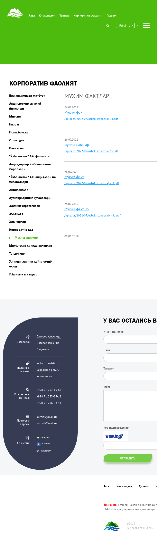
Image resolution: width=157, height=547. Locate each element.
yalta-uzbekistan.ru (49, 363)
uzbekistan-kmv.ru (48, 370)
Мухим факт (74, 112)
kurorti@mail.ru (47, 417)
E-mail (107, 350)
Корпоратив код (21, 229)
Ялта (31, 15)
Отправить (127, 458)
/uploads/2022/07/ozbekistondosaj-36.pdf (91, 151)
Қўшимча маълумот (24, 274)
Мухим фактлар (23, 237)
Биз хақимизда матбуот (27, 95)
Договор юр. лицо (48, 343)
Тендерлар (17, 253)
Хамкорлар (17, 221)
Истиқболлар (18, 132)
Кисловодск (47, 15)
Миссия (15, 116)
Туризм (64, 15)
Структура (16, 140)
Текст (106, 387)
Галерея (112, 15)
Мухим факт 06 (76, 209)
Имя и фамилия (113, 332)
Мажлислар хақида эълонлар (30, 245)
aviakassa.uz (44, 376)
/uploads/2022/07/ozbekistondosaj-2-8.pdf (91, 183)
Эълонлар (16, 213)
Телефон (108, 368)
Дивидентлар (18, 190)
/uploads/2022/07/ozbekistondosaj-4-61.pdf (92, 215)
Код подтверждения (116, 427)
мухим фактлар (76, 144)
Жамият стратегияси (24, 205)
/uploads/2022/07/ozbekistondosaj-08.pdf (91, 119)
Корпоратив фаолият (88, 15)
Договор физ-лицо (49, 336)
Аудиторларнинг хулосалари (29, 198)
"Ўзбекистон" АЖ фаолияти (29, 156)
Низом (14, 124)
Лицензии (43, 349)
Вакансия (16, 148)
